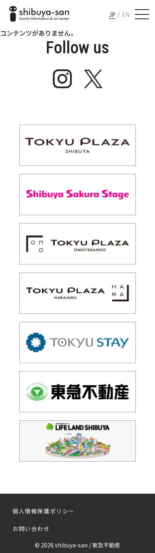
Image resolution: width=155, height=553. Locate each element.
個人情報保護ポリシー (43, 511)
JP (112, 14)
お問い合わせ (31, 529)
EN (125, 14)
